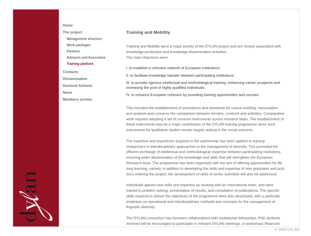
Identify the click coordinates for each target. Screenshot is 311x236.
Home (68, 25)
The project (72, 32)
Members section (77, 99)
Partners (73, 51)
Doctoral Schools (77, 86)
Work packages (79, 45)
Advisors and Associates (86, 57)
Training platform (80, 64)
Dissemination (75, 79)
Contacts (70, 72)
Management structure (84, 39)
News (67, 92)
